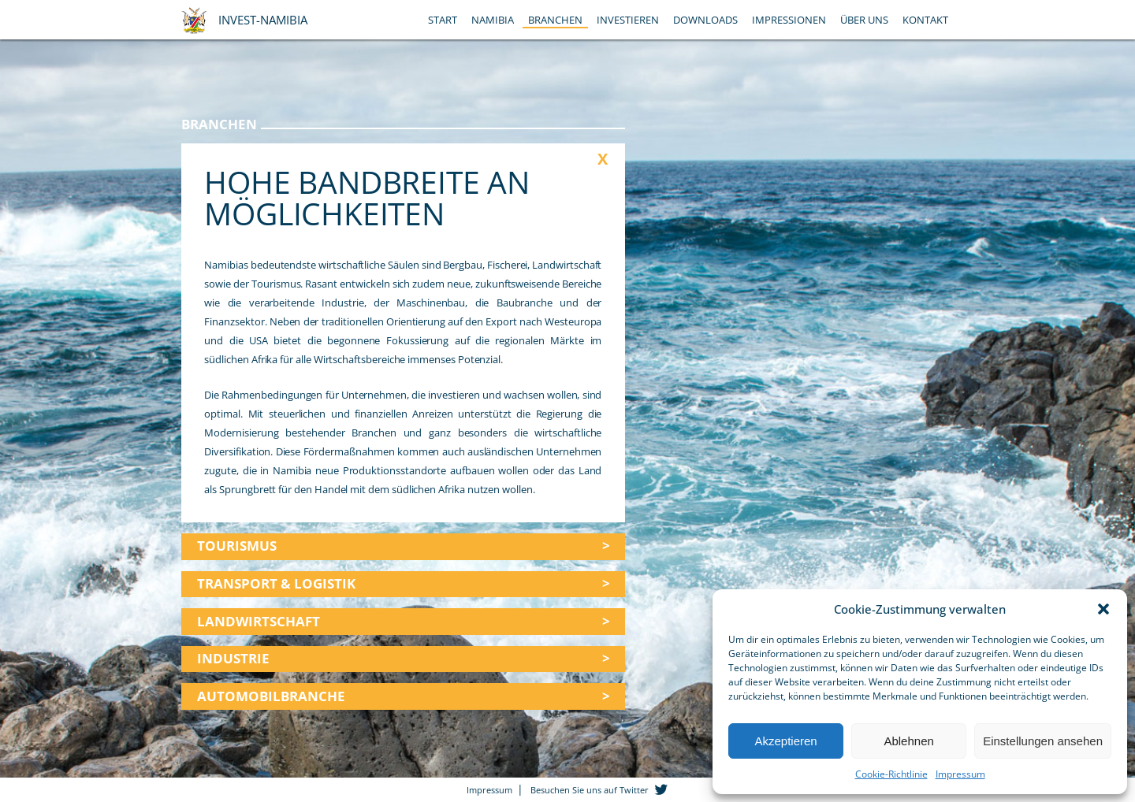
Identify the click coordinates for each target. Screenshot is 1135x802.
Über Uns (864, 20)
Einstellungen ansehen (1043, 741)
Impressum (960, 774)
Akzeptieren (785, 741)
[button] (1103, 609)
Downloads (705, 20)
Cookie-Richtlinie (891, 774)
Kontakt (925, 20)
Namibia (492, 20)
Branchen (555, 20)
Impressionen (789, 20)
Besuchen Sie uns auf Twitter (589, 790)
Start (442, 20)
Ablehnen (908, 741)
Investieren (628, 20)
